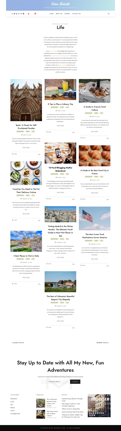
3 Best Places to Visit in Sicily (26, 257)
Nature (12, 408)
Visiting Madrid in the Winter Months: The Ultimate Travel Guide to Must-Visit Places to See (60, 231)
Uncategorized (15, 414)
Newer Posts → (104, 343)
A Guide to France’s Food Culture (94, 108)
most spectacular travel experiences (61, 56)
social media (62, 65)
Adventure (20, 131)
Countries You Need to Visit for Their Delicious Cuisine (26, 192)
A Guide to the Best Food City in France (94, 172)
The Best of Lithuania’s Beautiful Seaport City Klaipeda (60, 299)
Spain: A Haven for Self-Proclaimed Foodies (26, 126)
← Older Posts (17, 343)
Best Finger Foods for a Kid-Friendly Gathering (71, 405)
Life (33, 131)
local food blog (53, 51)
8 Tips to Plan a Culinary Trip (60, 105)
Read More (26, 147)
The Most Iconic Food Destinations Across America (94, 237)
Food (27, 131)
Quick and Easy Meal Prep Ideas (72, 412)
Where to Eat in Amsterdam (71, 409)
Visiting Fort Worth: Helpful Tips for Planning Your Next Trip (72, 416)
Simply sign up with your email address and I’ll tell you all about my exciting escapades (60, 376)
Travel (12, 411)
